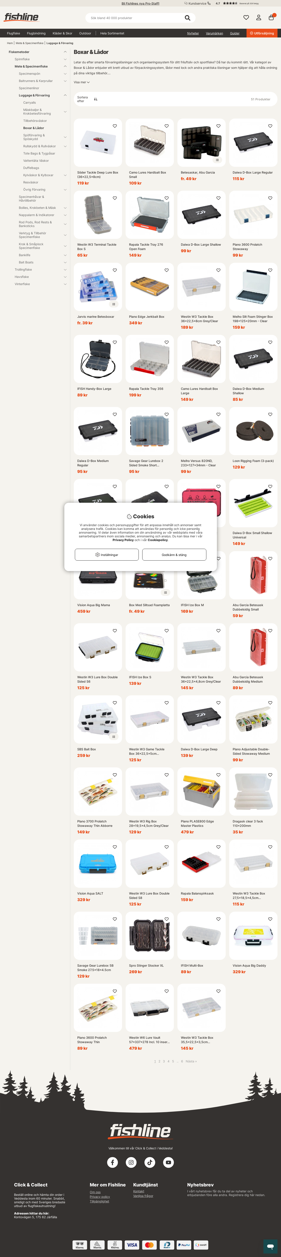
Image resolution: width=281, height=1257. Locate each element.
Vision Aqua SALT (90, 893)
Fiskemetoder (35, 52)
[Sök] (140, 18)
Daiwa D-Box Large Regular (253, 172)
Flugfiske (13, 33)
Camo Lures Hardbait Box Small (147, 174)
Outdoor (85, 33)
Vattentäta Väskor (36, 160)
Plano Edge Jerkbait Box (146, 316)
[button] (244, 3)
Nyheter (193, 33)
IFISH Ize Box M (192, 605)
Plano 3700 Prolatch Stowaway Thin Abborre (94, 823)
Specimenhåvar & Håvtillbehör (31, 198)
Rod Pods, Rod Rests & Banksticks (40, 224)
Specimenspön (40, 73)
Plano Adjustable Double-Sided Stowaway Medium (251, 751)
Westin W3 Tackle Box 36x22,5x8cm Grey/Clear (199, 319)
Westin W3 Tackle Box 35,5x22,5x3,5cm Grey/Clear (197, 1040)
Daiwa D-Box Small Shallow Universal (252, 535)
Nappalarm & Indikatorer (40, 215)
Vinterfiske (38, 284)
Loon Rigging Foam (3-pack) (253, 461)
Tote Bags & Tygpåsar (39, 153)
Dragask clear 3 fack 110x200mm (248, 823)
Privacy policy (100, 1196)
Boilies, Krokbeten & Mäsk (40, 208)
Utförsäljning (262, 33)
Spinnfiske (38, 59)
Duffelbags (31, 168)
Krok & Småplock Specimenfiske (40, 246)
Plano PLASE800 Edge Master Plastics (197, 823)
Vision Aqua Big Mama (93, 605)
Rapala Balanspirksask (197, 893)
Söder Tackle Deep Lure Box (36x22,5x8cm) (97, 174)
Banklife (40, 255)
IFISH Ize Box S (140, 677)
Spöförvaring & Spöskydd (42, 137)
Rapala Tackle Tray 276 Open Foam (146, 247)
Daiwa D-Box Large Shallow (201, 244)
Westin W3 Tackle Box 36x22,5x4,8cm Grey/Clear (201, 679)
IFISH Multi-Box (192, 965)
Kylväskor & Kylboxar (42, 175)
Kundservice (197, 3)
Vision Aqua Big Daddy (249, 965)
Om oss (95, 1192)
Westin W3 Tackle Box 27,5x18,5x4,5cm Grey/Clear (249, 895)
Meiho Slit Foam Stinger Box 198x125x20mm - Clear (253, 319)
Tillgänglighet (99, 1201)
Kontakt (138, 1191)
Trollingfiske (38, 269)
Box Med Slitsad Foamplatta (149, 605)
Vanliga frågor (143, 1196)
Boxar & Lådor (33, 128)
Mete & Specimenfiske (29, 43)
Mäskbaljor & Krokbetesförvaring (42, 111)
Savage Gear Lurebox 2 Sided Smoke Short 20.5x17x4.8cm (146, 463)
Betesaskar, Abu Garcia (198, 172)
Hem (10, 43)
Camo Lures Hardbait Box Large (199, 391)
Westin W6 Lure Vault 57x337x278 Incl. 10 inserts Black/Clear (149, 1040)
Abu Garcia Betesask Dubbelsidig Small (248, 607)
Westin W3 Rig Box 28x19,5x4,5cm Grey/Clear (149, 823)
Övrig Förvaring (42, 189)
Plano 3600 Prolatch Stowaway (247, 247)
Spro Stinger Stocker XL (146, 965)
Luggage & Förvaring (60, 43)
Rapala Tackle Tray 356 (146, 389)
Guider (235, 33)
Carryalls (29, 102)
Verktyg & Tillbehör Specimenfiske (40, 235)
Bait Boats (40, 262)
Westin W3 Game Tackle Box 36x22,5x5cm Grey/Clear (146, 751)
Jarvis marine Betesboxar (95, 316)
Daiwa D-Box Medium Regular (93, 463)
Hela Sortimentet (112, 33)
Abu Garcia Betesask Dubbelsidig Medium (248, 679)
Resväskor (30, 182)
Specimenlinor (29, 88)
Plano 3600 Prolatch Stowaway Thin (92, 1040)
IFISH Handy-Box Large (94, 389)
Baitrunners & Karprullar (40, 81)
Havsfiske (38, 277)
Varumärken (214, 33)
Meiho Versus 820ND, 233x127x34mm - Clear (198, 463)
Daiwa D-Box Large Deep (199, 749)
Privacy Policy (123, 540)
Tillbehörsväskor (35, 121)
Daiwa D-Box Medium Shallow (248, 391)
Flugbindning (36, 33)
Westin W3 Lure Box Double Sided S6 (97, 679)
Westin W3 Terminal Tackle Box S (96, 247)
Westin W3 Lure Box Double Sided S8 (149, 895)
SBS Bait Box (86, 749)
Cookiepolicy (158, 540)
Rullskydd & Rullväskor (42, 146)
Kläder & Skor (62, 33)
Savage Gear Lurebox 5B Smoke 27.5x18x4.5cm (95, 968)
